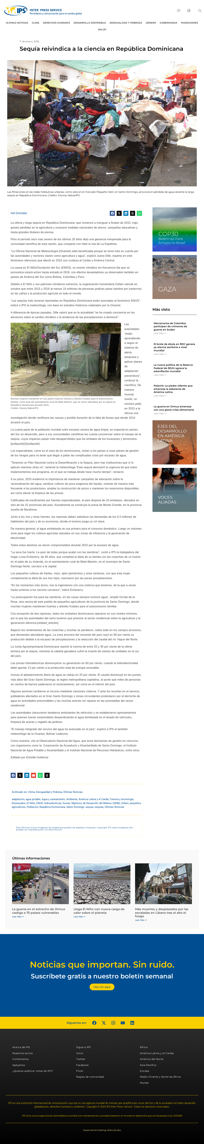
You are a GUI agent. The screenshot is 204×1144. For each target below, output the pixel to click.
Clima (35, 22)
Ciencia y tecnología (121, 799)
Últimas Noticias (17, 22)
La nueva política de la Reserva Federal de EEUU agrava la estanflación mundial (173, 368)
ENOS (39, 803)
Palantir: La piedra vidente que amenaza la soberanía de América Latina (173, 388)
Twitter (80, 1059)
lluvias (66, 803)
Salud (102, 29)
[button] (199, 10)
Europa (144, 1070)
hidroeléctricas (53, 803)
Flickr (79, 1070)
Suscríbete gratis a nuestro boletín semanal (102, 976)
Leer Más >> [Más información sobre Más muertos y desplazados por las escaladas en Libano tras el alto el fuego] (141, 920)
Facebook (82, 1065)
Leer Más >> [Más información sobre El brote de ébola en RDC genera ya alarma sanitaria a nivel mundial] (160, 354)
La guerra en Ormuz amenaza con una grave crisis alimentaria (174, 408)
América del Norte (152, 1059)
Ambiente (71, 799)
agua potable (33, 799)
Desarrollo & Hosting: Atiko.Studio (102, 1130)
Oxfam (125, 803)
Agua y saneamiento (53, 799)
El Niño (31, 803)
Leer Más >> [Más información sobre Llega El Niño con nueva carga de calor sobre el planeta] (80, 916)
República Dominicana (52, 807)
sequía (89, 807)
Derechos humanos (56, 22)
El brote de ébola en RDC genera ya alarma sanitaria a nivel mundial (174, 347)
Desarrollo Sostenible (90, 22)
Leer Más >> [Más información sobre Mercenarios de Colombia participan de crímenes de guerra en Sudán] (160, 333)
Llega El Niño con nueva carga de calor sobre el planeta (99, 910)
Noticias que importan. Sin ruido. (102, 964)
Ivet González (19, 213)
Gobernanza (168, 22)
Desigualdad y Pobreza (126, 22)
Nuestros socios (22, 1053)
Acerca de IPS (21, 1047)
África (143, 1047)
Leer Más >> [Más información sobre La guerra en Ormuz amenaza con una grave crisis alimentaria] (160, 413)
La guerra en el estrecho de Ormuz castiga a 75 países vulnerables (38, 910)
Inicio (79, 1053)
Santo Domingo (75, 807)
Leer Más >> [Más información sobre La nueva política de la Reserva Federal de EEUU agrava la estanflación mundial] (160, 374)
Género (151, 22)
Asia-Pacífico (148, 1065)
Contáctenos (20, 1059)
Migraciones (189, 22)
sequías (99, 807)
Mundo (144, 1082)
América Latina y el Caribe (94, 799)
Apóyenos (18, 1065)
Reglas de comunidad (90, 1076)
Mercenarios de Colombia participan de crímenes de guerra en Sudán (170, 326)
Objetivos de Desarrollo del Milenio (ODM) (95, 803)
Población (32, 807)
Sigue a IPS (83, 1047)
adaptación (18, 799)
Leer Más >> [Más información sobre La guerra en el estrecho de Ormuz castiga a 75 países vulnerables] (18, 916)
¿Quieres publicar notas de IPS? (32, 1070)
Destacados (19, 803)
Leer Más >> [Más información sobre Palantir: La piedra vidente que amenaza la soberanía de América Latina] (160, 395)
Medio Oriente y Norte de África (160, 1076)
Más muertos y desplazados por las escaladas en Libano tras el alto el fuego (161, 912)
